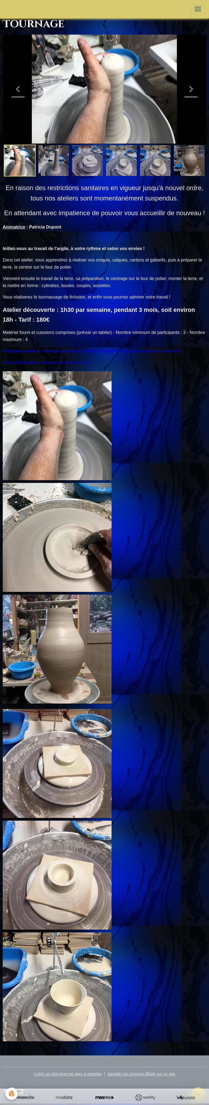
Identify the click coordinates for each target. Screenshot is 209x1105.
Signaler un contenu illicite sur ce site (141, 1074)
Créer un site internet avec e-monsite (68, 1074)
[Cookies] (11, 1094)
